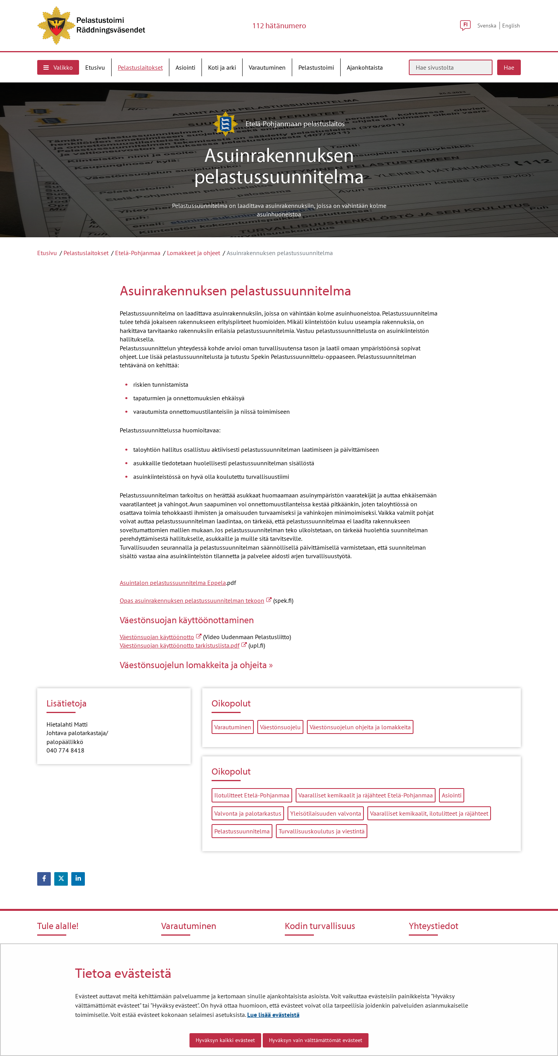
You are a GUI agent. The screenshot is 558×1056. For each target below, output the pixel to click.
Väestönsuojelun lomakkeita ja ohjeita (193, 664)
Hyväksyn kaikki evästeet (225, 1040)
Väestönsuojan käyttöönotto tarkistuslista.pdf (183, 645)
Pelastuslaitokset (86, 253)
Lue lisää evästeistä (273, 1014)
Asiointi (452, 795)
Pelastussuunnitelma (242, 831)
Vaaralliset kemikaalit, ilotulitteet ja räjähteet (429, 813)
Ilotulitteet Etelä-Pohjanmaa (251, 795)
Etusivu (47, 253)
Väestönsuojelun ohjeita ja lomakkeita (360, 727)
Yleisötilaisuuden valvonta (325, 813)
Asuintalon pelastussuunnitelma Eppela (173, 582)
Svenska (486, 25)
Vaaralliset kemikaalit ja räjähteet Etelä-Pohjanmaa (365, 795)
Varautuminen (232, 727)
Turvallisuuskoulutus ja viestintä (322, 831)
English (511, 25)
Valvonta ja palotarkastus (247, 813)
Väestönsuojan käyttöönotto (161, 637)
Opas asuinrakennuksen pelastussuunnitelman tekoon (196, 600)
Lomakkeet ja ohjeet (193, 253)
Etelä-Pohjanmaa (137, 253)
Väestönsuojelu (280, 727)
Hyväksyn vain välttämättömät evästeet (315, 1040)
